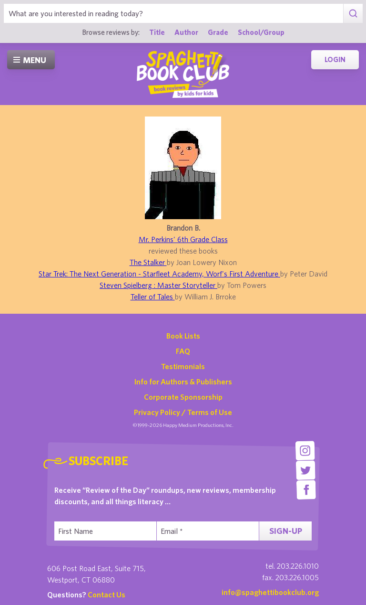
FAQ (183, 351)
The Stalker (148, 262)
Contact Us (106, 594)
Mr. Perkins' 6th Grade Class (183, 239)
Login (335, 59)
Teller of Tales (153, 296)
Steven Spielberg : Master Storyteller (158, 285)
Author (186, 32)
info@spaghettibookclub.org (270, 592)
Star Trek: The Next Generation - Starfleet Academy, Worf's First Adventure (159, 273)
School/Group (261, 32)
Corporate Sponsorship (183, 397)
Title (157, 32)
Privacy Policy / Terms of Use (183, 412)
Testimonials (183, 366)
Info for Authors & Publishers (183, 381)
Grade (218, 32)
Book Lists (183, 335)
